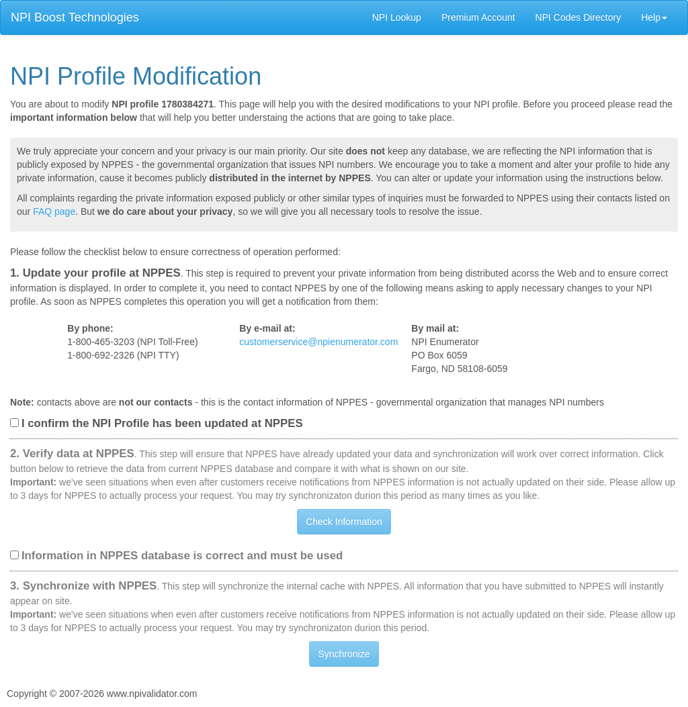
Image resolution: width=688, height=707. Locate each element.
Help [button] (654, 17)
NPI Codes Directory (578, 17)
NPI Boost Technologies (75, 17)
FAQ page (54, 211)
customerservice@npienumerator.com (318, 341)
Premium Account (478, 17)
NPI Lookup (396, 17)
